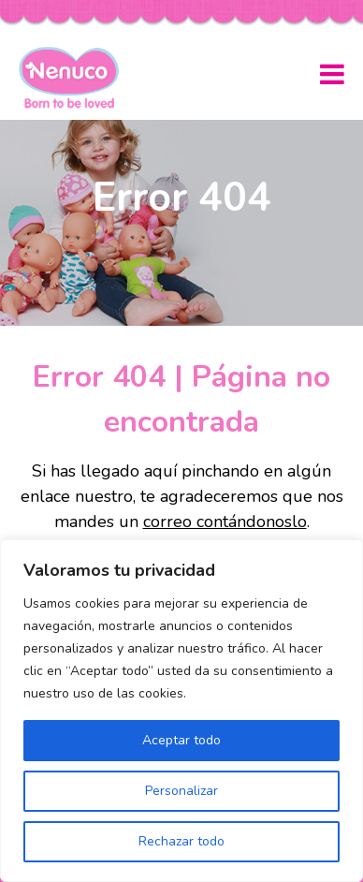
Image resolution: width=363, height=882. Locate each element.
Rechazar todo (181, 841)
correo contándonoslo (225, 521)
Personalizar (181, 791)
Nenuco (76, 77)
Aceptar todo (181, 740)
